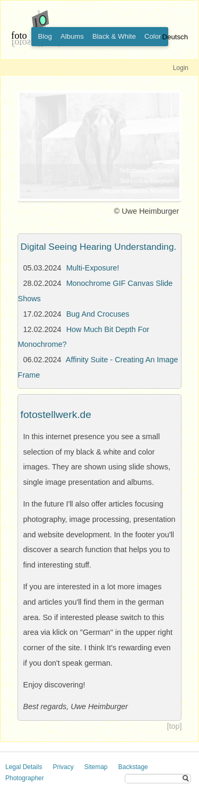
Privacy (63, 767)
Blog (45, 36)
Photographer (24, 778)
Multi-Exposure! (92, 268)
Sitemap (96, 767)
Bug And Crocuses (97, 314)
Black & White (114, 36)
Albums (72, 36)
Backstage (133, 767)
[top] (174, 726)
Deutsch (175, 37)
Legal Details (23, 767)
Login (180, 68)
